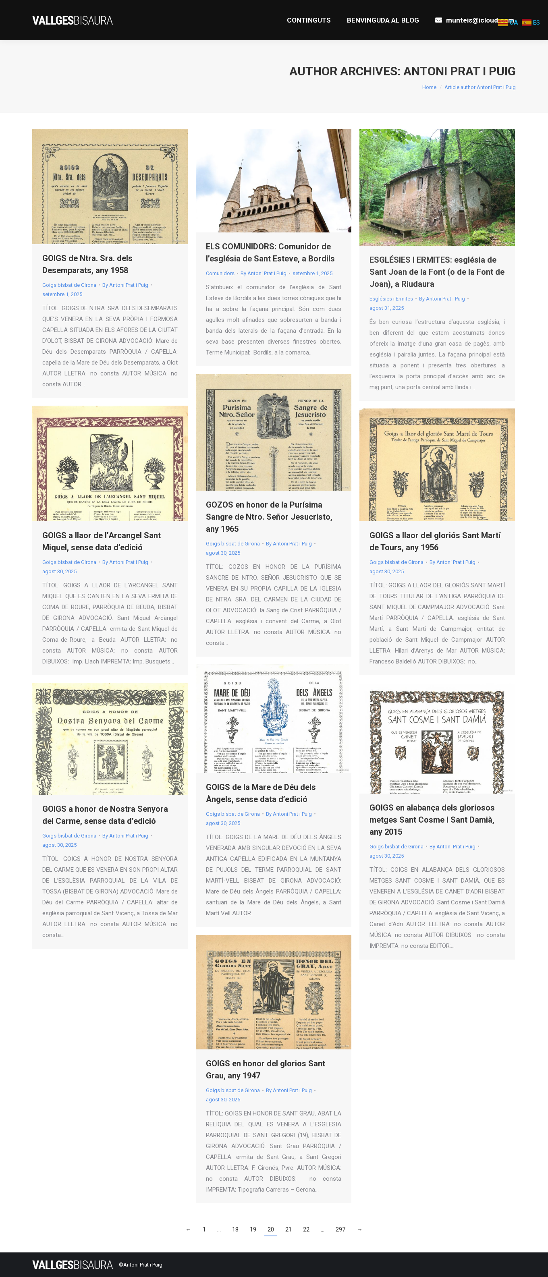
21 (288, 1229)
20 (271, 1229)
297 (340, 1229)
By (125, 285)
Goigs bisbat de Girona (69, 285)
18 (235, 1229)
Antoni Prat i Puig (459, 71)
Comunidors (220, 273)
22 (306, 1229)
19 (253, 1229)
